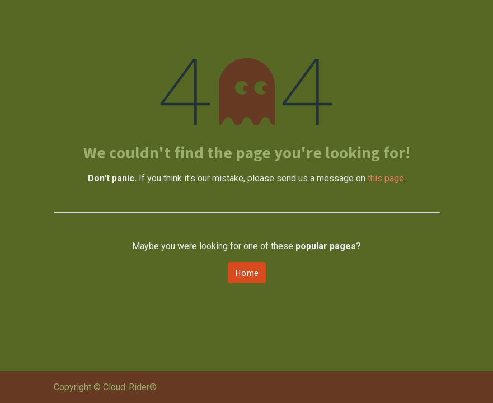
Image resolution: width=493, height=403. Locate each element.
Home (247, 272)
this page (386, 178)
